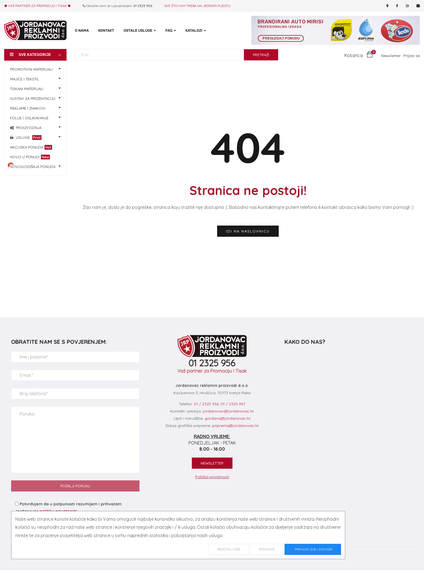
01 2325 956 (142, 6)
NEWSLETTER (212, 463)
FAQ (170, 30)
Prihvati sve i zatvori (312, 549)
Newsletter (391, 55)
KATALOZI (195, 30)
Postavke (267, 549)
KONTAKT (106, 30)
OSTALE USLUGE (140, 30)
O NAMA (82, 30)
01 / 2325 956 (206, 403)
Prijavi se (411, 55)
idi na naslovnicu (248, 231)
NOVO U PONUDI (30, 156)
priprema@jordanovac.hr (235, 425)
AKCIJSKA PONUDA (31, 147)
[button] (358, 55)
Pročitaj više (228, 549)
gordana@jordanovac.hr (228, 418)
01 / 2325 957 (232, 403)
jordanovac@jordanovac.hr (228, 410)
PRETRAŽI (261, 54)
